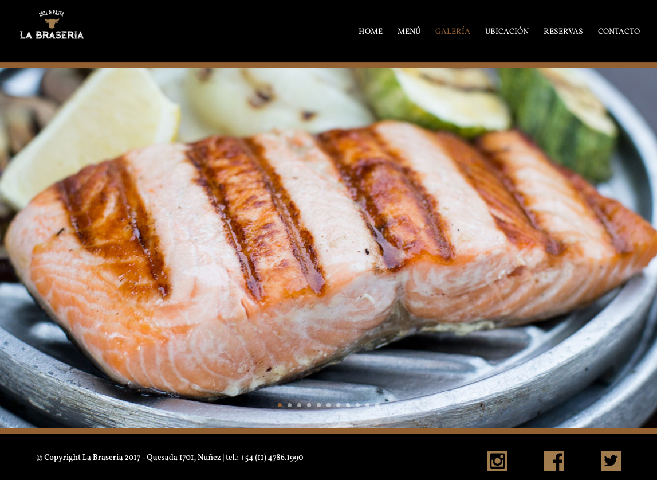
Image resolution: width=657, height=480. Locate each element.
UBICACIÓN (507, 31)
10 (367, 405)
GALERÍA (452, 31)
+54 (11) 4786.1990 (272, 457)
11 (377, 405)
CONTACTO (619, 31)
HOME (371, 31)
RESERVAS (563, 31)
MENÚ (409, 31)
